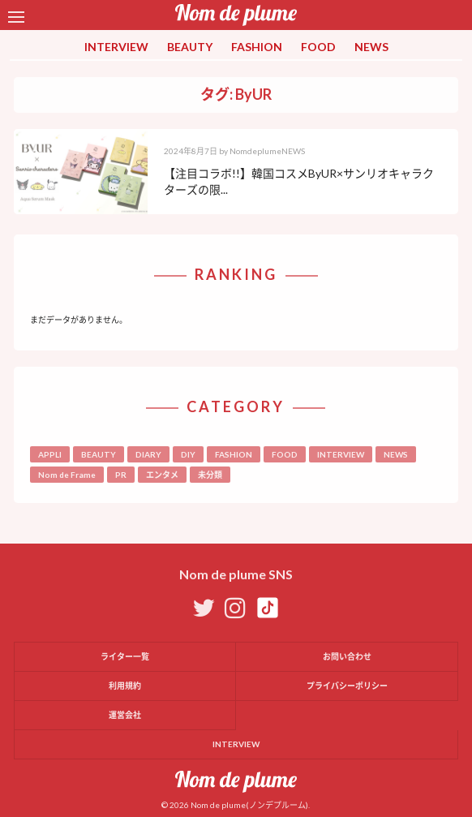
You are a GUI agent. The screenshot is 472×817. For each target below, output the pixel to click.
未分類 (210, 474)
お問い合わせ (347, 656)
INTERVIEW (116, 47)
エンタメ (162, 474)
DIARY (148, 454)
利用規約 (125, 685)
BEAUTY (189, 47)
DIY (188, 454)
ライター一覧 (125, 656)
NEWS (371, 47)
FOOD (318, 47)
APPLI (50, 454)
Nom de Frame (67, 474)
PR (121, 474)
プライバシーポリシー (347, 685)
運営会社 (125, 715)
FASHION (256, 47)
